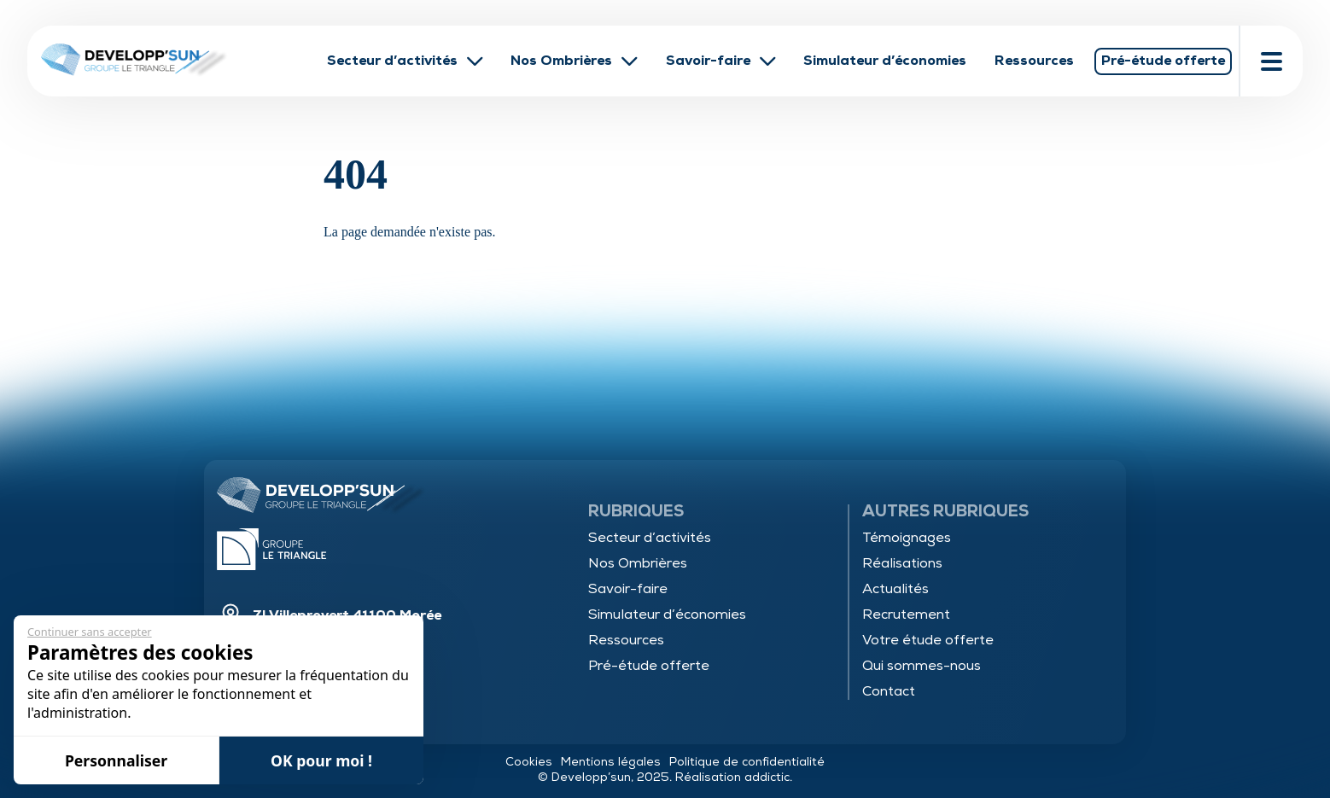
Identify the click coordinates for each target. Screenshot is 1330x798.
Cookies (528, 761)
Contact (888, 691)
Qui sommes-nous (921, 665)
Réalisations (902, 563)
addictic (767, 777)
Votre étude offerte (928, 640)
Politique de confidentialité (747, 761)
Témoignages (906, 537)
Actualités (895, 588)
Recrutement (906, 614)
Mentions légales (611, 761)
